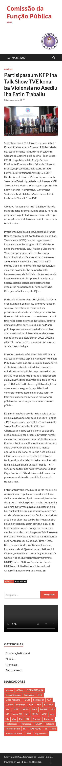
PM (20, 719)
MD (53, 709)
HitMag (37, 761)
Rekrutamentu (13, 728)
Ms (7, 719)
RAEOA (38, 724)
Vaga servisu (41, 733)
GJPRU (9, 704)
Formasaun (38, 699)
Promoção (12, 664)
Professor (48, 719)
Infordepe (20, 704)
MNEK (35, 714)
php (14, 719)
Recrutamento (14, 670)
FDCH (27, 699)
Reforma (50, 724)
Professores (11, 724)
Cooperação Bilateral (18, 653)
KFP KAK (48, 704)
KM (7, 709)
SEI (24, 728)
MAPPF (43, 709)
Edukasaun (29, 695)
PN (27, 719)
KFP (39, 704)
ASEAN (19, 690)
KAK (31, 704)
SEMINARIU (35, 728)
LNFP (15, 709)
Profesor (36, 719)
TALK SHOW (20, 581)
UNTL (28, 733)
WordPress (22, 761)
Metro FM (17, 714)
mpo (52, 714)
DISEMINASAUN (35, 690)
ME (7, 714)
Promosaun (26, 724)
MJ (26, 714)
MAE (34, 709)
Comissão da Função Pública (29, 12)
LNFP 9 (25, 709)
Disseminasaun (13, 695)
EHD (40, 695)
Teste (53, 728)
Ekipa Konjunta (13, 699)
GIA (49, 699)
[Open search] (53, 58)
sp (46, 728)
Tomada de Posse (14, 733)
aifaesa (9, 690)
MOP (44, 714)
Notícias (8, 69)
